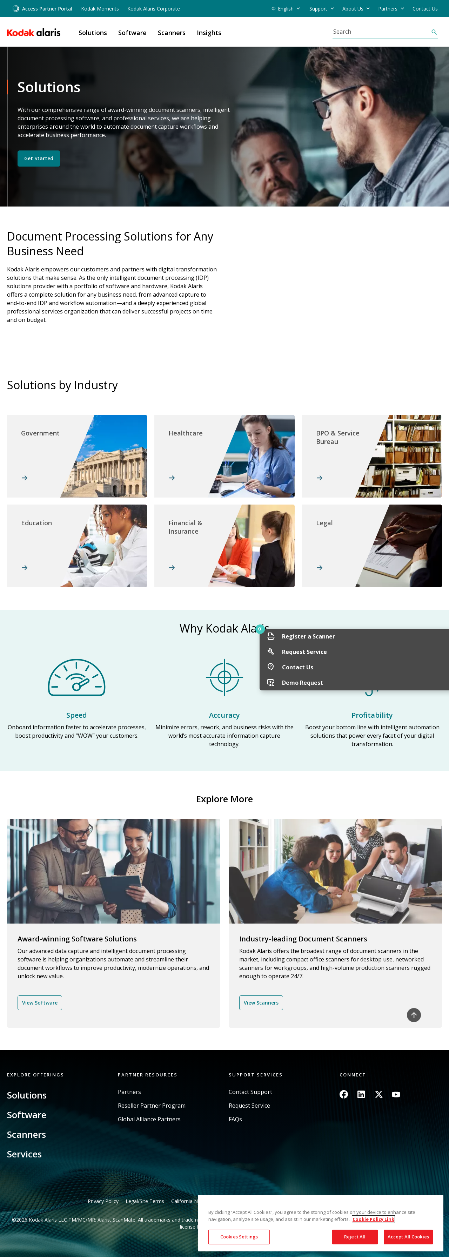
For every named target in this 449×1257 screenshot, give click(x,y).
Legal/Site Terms (145, 1201)
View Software (40, 1002)
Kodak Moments (100, 8)
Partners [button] (387, 8)
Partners (129, 1092)
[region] (320, 1223)
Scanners (26, 1134)
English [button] (286, 8)
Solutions (27, 1095)
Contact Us (425, 8)
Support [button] (318, 8)
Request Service (249, 1105)
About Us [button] (352, 8)
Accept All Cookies (408, 1237)
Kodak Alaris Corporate (153, 8)
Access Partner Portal (42, 8)
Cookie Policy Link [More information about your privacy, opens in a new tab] (373, 1219)
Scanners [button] (172, 32)
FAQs (235, 1119)
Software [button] (132, 32)
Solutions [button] (93, 32)
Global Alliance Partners (149, 1119)
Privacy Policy (103, 1201)
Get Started (38, 158)
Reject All (355, 1237)
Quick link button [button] (428, 629)
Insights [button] (209, 32)
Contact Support (250, 1092)
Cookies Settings (239, 1237)
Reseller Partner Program (152, 1105)
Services (24, 1154)
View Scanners (261, 1002)
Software (26, 1114)
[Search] (382, 32)
